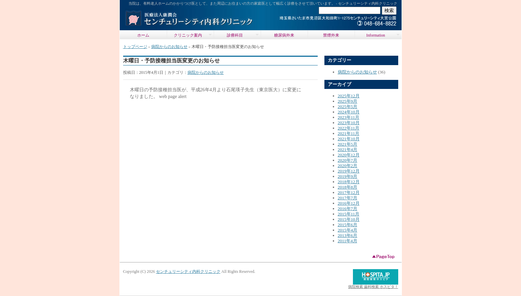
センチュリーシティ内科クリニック (188, 271)
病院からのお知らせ (169, 46)
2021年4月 (348, 149)
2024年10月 (349, 111)
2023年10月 (349, 122)
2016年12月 (349, 203)
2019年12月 (349, 171)
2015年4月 (348, 230)
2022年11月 (349, 128)
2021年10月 (349, 138)
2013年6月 (348, 235)
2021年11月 (349, 133)
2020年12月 (349, 154)
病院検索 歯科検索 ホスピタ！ (373, 287)
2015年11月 (349, 213)
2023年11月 (349, 117)
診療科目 (236, 35)
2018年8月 (348, 187)
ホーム (143, 35)
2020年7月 (348, 160)
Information (377, 35)
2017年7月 (348, 197)
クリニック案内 (189, 35)
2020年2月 (348, 165)
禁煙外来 (331, 35)
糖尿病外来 (284, 35)
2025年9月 (348, 101)
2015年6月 (348, 224)
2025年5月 (348, 106)
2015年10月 (349, 219)
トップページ (135, 46)
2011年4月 (347, 240)
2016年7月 (348, 208)
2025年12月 (349, 95)
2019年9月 (348, 176)
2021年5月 (348, 144)
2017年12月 (349, 192)
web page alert (173, 96)
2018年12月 (349, 181)
